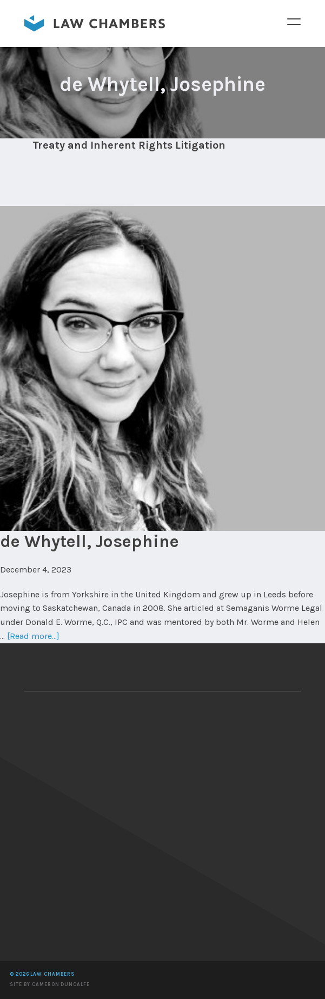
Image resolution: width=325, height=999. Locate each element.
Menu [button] (293, 21)
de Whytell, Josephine (89, 541)
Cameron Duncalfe (60, 984)
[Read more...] (33, 636)
